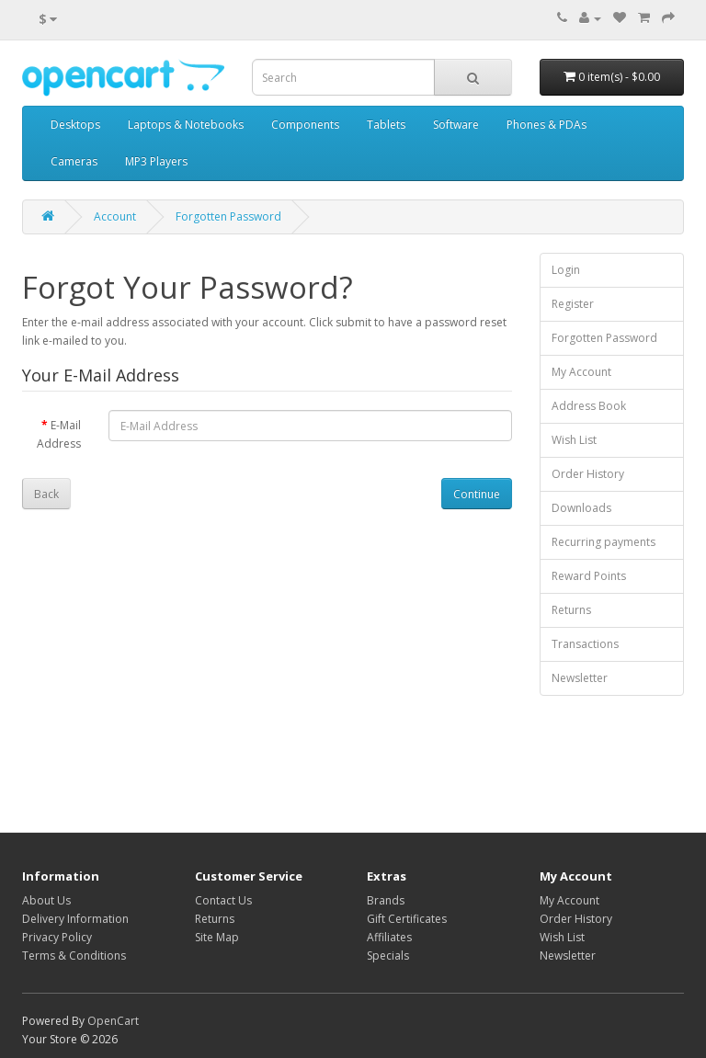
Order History (588, 474)
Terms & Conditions (74, 955)
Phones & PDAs (546, 124)
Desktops (75, 124)
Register (573, 304)
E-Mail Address (59, 434)
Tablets (386, 124)
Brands (385, 900)
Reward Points (589, 576)
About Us (46, 900)
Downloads (581, 508)
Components (305, 124)
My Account (581, 372)
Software (456, 124)
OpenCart (113, 1021)
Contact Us (223, 900)
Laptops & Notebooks (186, 124)
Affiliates (389, 937)
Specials (388, 955)
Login (566, 270)
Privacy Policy (57, 937)
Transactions (585, 644)
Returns (571, 610)
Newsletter (580, 678)
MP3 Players (156, 161)
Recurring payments (603, 542)
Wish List (574, 440)
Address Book (589, 406)
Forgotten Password (228, 216)
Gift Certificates (407, 919)
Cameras (74, 161)
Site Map (217, 937)
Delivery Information (75, 919)
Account (115, 216)
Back (46, 494)
